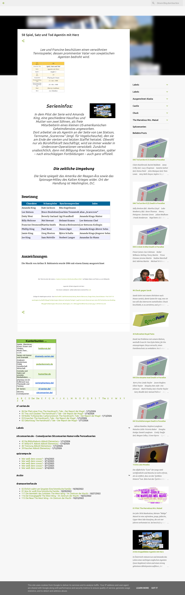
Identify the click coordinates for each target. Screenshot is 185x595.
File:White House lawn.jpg (87, 303)
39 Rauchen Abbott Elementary (36, 448)
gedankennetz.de (44, 364)
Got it (154, 588)
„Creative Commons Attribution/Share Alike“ (68, 279)
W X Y (120, 398)
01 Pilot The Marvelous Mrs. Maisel (147, 508)
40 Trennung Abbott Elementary (36, 446)
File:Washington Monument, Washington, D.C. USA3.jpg (62, 303)
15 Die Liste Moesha (141, 465)
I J (59, 398)
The (104, 398)
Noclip (74, 296)
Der (33, 398)
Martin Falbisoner (82, 296)
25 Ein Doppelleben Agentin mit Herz (148, 552)
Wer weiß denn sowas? (32, 459)
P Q (86, 398)
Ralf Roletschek (67, 296)
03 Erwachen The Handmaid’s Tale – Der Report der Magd (48, 418)
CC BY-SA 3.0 (99, 303)
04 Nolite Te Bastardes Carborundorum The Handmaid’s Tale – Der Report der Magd (61, 416)
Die (37, 398)
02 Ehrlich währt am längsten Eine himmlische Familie (46, 489)
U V (110, 398)
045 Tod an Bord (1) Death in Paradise (149, 160)
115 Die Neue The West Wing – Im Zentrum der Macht (46, 498)
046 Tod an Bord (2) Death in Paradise (149, 203)
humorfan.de (44, 374)
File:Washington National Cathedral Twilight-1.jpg (64, 300)
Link (90, 290)
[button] (23, 41)
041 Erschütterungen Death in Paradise (149, 421)
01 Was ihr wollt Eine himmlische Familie (40, 491)
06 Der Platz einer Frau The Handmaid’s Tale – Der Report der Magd (53, 411)
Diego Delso (92, 296)
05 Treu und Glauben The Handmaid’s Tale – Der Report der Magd (52, 413)
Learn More (142, 588)
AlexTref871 (58, 296)
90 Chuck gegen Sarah (142, 290)
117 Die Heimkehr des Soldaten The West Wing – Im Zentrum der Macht (55, 493)
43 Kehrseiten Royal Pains (143, 334)
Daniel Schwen (100, 296)
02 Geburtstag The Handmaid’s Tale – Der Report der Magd (49, 420)
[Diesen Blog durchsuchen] (169, 3)
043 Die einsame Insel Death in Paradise (149, 378)
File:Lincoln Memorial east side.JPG (89, 300)
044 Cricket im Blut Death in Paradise (148, 247)
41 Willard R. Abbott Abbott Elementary (40, 443)
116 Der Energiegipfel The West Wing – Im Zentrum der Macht (50, 496)
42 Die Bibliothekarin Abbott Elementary (40, 441)
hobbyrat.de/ (44, 348)
